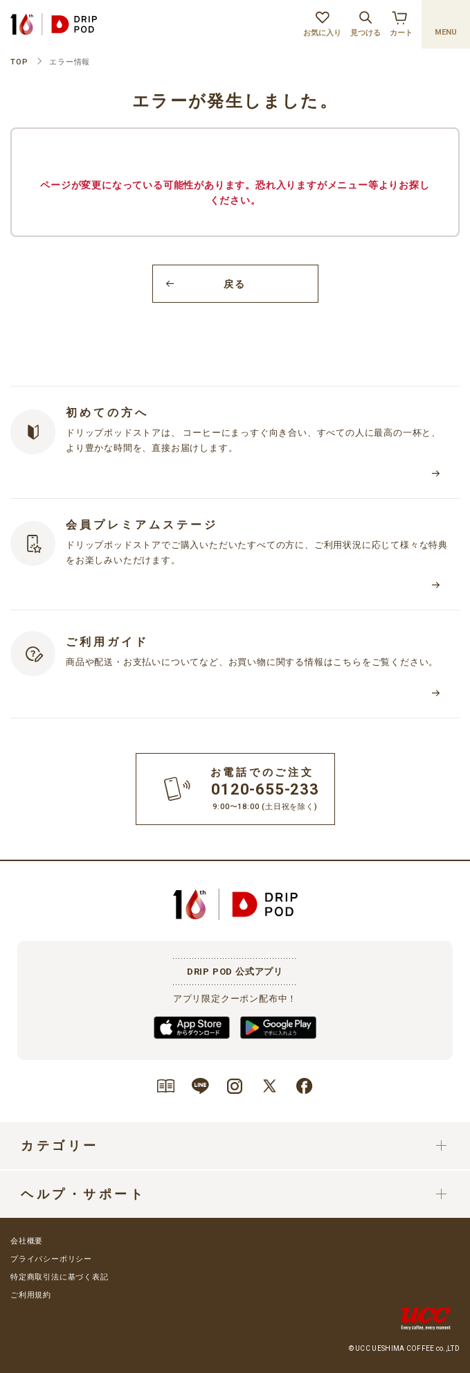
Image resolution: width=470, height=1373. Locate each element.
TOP (19, 62)
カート (401, 22)
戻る (235, 284)
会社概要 (26, 1241)
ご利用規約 (30, 1295)
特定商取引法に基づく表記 (59, 1277)
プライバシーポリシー (51, 1259)
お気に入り (322, 22)
